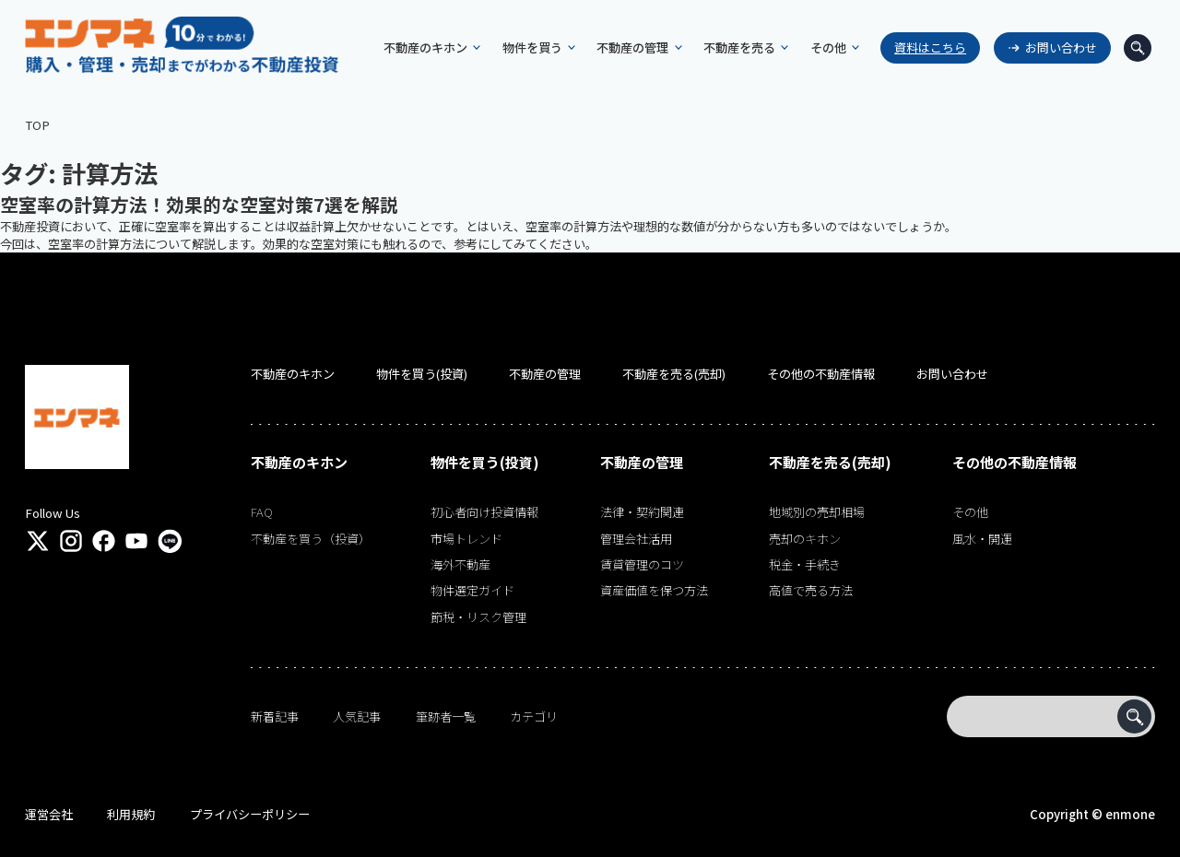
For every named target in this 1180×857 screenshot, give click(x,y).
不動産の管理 (545, 373)
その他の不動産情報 (821, 373)
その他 (970, 512)
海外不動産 (460, 564)
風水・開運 (982, 538)
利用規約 (131, 814)
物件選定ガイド (472, 590)
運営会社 (49, 814)
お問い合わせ (1056, 47)
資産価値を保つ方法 (654, 590)
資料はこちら (926, 47)
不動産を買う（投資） (311, 538)
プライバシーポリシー (250, 814)
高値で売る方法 (811, 590)
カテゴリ (534, 716)
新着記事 (275, 716)
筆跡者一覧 (446, 716)
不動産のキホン (293, 373)
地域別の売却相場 (817, 512)
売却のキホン (805, 538)
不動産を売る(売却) (674, 373)
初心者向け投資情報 (484, 512)
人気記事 (357, 716)
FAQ (262, 512)
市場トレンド (466, 538)
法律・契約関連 (642, 512)
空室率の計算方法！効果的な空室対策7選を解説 (199, 204)
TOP (37, 125)
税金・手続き (805, 564)
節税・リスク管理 (478, 617)
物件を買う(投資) (421, 373)
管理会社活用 (636, 538)
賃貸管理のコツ (642, 564)
